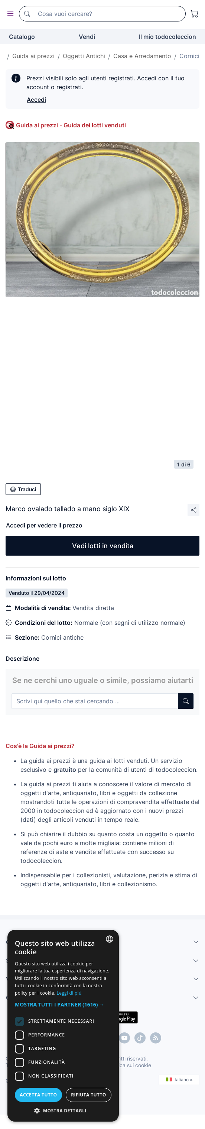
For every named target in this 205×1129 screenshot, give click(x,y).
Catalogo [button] (22, 36)
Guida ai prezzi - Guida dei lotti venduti (71, 125)
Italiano (179, 1079)
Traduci (23, 489)
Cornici (189, 56)
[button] (63, 1004)
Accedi (36, 99)
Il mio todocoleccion (167, 36)
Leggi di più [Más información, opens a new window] (69, 993)
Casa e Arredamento (142, 56)
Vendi (87, 36)
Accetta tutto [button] (38, 1095)
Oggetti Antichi (84, 56)
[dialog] (63, 1026)
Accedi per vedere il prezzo (44, 525)
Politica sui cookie (129, 1065)
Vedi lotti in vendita (102, 546)
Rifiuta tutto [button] (88, 1095)
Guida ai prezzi (33, 56)
